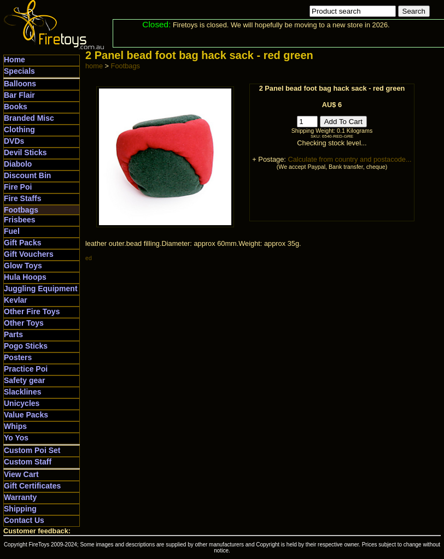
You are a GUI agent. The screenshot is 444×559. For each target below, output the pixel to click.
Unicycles (21, 403)
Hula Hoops (25, 277)
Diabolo (18, 164)
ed (88, 258)
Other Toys (24, 323)
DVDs (14, 141)
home (94, 66)
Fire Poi (18, 187)
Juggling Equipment (41, 288)
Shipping (20, 508)
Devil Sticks (25, 152)
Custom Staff (27, 461)
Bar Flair (19, 95)
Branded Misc (29, 118)
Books (15, 106)
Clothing (19, 129)
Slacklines (23, 391)
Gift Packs (22, 242)
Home (14, 59)
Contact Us (24, 520)
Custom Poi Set (32, 450)
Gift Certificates (32, 485)
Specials (19, 71)
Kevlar (15, 300)
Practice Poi (26, 368)
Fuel (12, 231)
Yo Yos (16, 437)
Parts (13, 334)
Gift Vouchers (29, 254)
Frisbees (20, 219)
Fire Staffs (22, 198)
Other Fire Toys (32, 311)
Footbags (21, 209)
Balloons (20, 83)
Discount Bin (27, 175)
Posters (18, 357)
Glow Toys (23, 265)
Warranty (20, 497)
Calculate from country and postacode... (349, 159)
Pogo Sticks (26, 346)
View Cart (21, 474)
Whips (15, 426)
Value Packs (26, 414)
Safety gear (24, 380)
